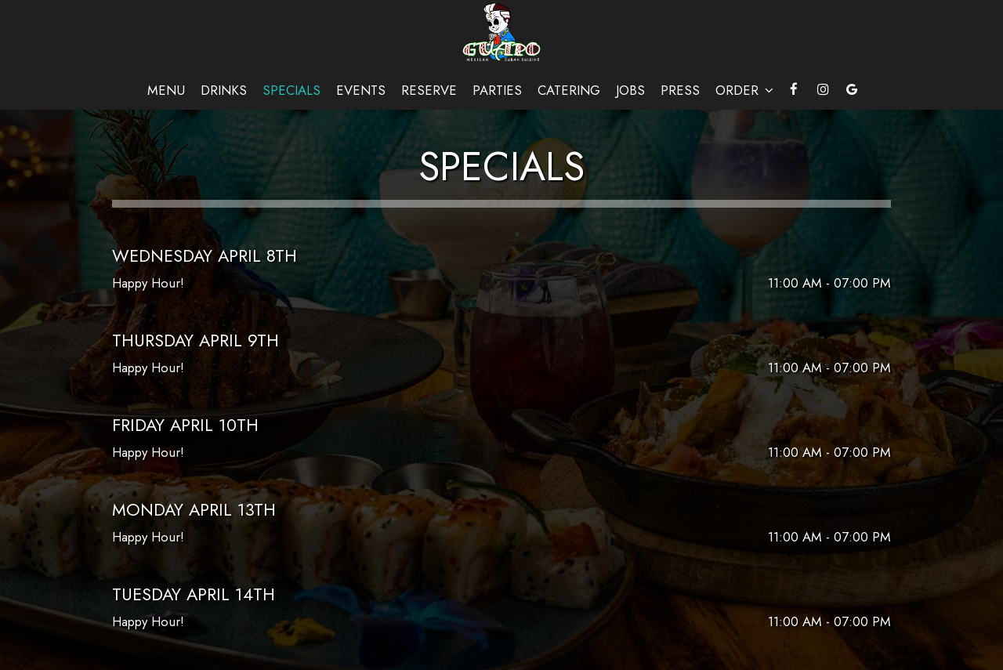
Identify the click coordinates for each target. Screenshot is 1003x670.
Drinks (224, 90)
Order (744, 90)
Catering (569, 90)
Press (680, 90)
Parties (497, 90)
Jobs (630, 90)
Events (361, 90)
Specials (291, 90)
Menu (166, 90)
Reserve (429, 90)
